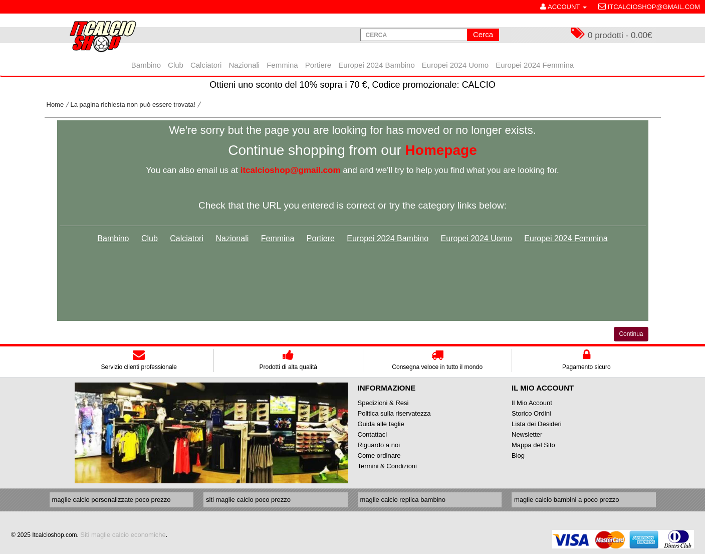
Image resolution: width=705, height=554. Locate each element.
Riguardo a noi (379, 445)
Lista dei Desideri (537, 424)
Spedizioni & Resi (383, 403)
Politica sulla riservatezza (394, 413)
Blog (518, 455)
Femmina (278, 238)
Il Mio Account (532, 403)
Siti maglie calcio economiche (123, 534)
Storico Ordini (531, 413)
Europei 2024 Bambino (387, 238)
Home (55, 104)
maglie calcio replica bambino (403, 499)
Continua (631, 333)
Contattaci (372, 434)
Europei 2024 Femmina (565, 238)
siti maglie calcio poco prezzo (248, 499)
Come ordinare (379, 455)
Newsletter (527, 434)
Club (149, 238)
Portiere (321, 238)
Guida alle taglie (381, 424)
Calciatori (186, 238)
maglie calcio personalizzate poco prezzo (111, 499)
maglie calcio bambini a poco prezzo (566, 499)
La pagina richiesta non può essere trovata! (133, 104)
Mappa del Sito (533, 445)
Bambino (113, 238)
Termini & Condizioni (387, 466)
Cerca (483, 34)
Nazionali (232, 238)
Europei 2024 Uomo (476, 238)
